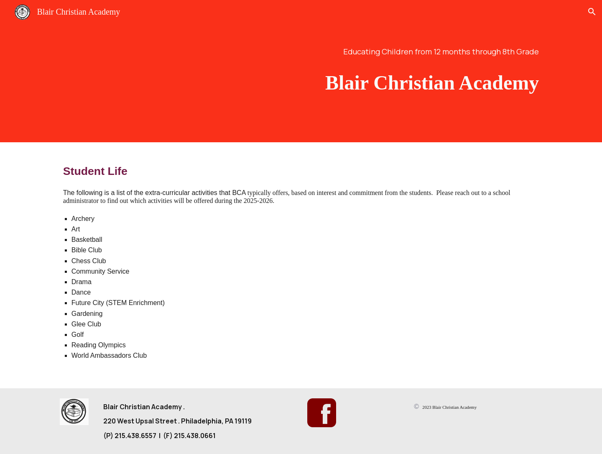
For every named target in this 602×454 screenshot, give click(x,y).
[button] (592, 12)
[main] (404, 51)
